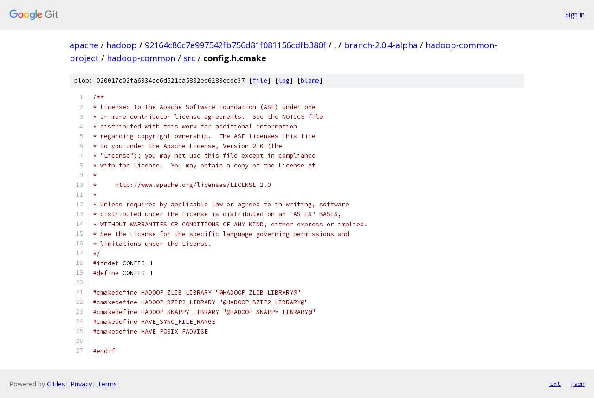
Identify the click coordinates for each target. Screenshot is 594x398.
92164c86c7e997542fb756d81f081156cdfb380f (235, 45)
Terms (107, 383)
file (259, 80)
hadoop (121, 45)
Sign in (575, 14)
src (189, 58)
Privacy (81, 383)
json (577, 383)
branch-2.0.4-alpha (381, 45)
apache (84, 45)
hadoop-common (141, 58)
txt (555, 383)
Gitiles (56, 383)
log (284, 80)
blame (310, 80)
